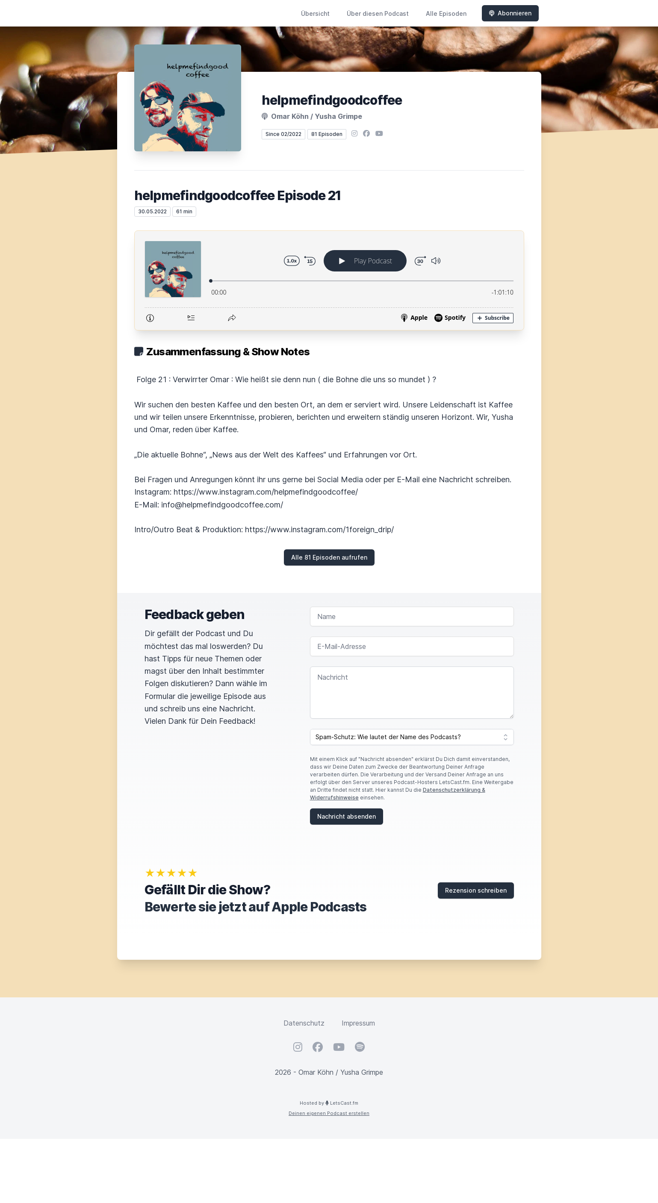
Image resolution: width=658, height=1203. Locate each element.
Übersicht (315, 13)
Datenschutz (304, 1023)
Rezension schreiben (476, 890)
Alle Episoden (446, 13)
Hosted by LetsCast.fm (329, 1103)
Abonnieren (510, 13)
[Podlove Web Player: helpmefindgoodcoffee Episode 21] (329, 280)
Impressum (358, 1023)
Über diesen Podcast (378, 13)
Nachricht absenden (346, 816)
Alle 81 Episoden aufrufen (329, 557)
